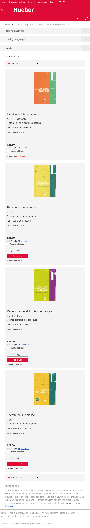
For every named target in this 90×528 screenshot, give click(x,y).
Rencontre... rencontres (21, 207)
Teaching (15, 31)
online (70, 503)
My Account (42, 2)
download (9, 506)
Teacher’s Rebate (17, 151)
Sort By (14, 63)
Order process (33, 516)
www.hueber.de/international (13, 2)
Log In (52, 2)
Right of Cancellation (18, 513)
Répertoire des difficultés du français (29, 311)
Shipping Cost (23, 148)
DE (60, 2)
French (40, 24)
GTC (3, 513)
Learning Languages (24, 24)
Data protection (67, 513)
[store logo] (20, 9)
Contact (31, 2)
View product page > (15, 132)
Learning (15, 39)
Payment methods (49, 513)
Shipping (34, 513)
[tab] (45, 56)
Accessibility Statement (12, 516)
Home (7, 24)
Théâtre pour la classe (21, 415)
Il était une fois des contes (23, 114)
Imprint (45, 516)
